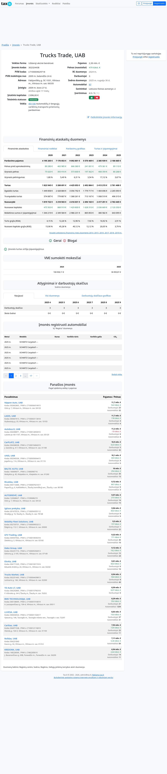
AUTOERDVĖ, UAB (13, 516)
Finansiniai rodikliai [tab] (47, 169)
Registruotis (159, 3)
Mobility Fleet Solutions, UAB (18, 542)
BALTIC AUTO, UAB (13, 489)
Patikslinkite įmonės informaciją (104, 117)
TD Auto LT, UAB (12, 608)
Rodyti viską (117, 395)
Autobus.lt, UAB (12, 450)
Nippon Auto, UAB (13, 423)
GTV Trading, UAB (13, 555)
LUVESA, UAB (10, 633)
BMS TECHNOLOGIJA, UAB (17, 619)
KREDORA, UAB (11, 670)
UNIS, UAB (9, 476)
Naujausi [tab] (18, 316)
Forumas (19, 3)
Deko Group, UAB (13, 569)
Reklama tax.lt (98, 696)
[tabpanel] (62, 214)
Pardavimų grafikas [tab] (75, 169)
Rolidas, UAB (10, 659)
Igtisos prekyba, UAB (14, 529)
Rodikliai (56, 3)
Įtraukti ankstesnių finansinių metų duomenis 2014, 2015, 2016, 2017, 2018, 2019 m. (85, 253)
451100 (32, 103)
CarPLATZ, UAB (11, 463)
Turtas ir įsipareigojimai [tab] (105, 169)
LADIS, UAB (10, 436)
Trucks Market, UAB (14, 595)
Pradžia (5, 44)
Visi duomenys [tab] (52, 316)
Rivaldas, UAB (11, 502)
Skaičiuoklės (42, 3)
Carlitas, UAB (10, 646)
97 (90, 84)
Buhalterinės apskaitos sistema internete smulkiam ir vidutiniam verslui (83, 698)
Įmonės (29, 3)
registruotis (154, 56)
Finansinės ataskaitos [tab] (18, 169)
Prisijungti (147, 3)
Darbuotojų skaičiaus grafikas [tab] (96, 316)
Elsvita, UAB (10, 582)
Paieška (66, 3)
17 (31, 396)
